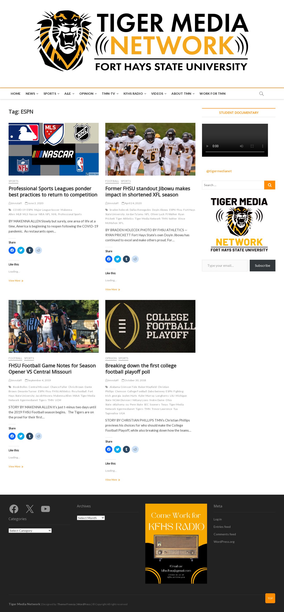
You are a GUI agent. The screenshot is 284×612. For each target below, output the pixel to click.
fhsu (179, 209)
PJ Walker (171, 214)
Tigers (43, 400)
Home (16, 93)
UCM (58, 400)
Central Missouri (39, 387)
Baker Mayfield (147, 387)
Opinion (86, 93)
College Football (137, 391)
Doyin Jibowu (160, 209)
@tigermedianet (219, 171)
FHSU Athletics (61, 391)
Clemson (120, 391)
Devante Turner (27, 391)
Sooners (155, 404)
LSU (172, 395)
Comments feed (225, 534)
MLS (25, 214)
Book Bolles (20, 387)
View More (21, 281)
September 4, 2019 (38, 380)
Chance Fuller (58, 387)
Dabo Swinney (156, 391)
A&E (67, 93)
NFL (48, 214)
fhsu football (79, 391)
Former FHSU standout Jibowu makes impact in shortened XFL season (147, 191)
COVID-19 (19, 209)
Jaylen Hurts (129, 395)
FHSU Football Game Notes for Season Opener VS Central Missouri (52, 368)
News (30, 93)
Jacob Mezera (44, 395)
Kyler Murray (146, 395)
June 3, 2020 (34, 203)
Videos (157, 93)
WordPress (84, 604)
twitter (173, 218)
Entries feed (222, 526)
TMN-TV (108, 93)
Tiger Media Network (147, 218)
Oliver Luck (157, 214)
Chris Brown (76, 387)
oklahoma (119, 404)
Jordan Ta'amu (135, 214)
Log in (218, 519)
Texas (164, 404)
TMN (165, 218)
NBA (41, 214)
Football (112, 181)
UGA (122, 413)
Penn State (136, 404)
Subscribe (262, 265)
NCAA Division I (122, 400)
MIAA (76, 395)
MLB (19, 214)
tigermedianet (29, 400)
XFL (121, 223)
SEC (146, 404)
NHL (54, 214)
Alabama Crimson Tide (123, 387)
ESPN (30, 209)
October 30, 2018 (134, 380)
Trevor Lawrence (162, 408)
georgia (116, 395)
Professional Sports (70, 214)
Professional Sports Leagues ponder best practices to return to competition (53, 191)
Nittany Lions (141, 400)
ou (127, 404)
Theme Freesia (66, 604)
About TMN (181, 93)
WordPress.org (224, 541)
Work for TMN (212, 93)
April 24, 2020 (132, 203)
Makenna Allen (62, 395)
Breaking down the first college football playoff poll (140, 368)
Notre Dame (156, 400)
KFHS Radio (133, 93)
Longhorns (162, 395)
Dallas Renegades (140, 209)
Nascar (33, 214)
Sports (50, 93)
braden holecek (119, 209)
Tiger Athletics (125, 218)
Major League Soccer (47, 209)
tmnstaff (15, 203)
